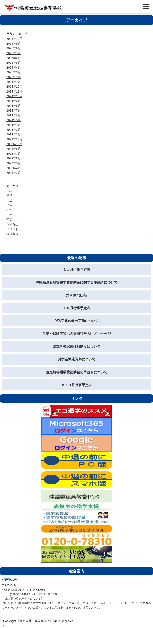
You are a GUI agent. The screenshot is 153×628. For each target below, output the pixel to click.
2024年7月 (13, 110)
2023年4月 (13, 168)
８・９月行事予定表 (76, 385)
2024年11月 (14, 91)
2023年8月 (13, 148)
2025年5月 (13, 62)
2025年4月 (13, 67)
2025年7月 (13, 53)
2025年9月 (13, 43)
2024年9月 (13, 101)
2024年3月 (13, 129)
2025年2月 (13, 77)
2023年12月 (14, 139)
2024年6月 (13, 115)
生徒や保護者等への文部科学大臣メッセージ (76, 333)
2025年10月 (14, 38)
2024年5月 (13, 120)
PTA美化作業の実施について (76, 321)
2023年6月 (13, 158)
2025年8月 (13, 48)
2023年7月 (13, 153)
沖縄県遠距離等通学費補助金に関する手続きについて (77, 282)
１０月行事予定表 (76, 308)
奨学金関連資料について (76, 359)
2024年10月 (14, 96)
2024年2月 (13, 134)
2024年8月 (13, 105)
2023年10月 (14, 144)
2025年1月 (13, 82)
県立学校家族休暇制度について (77, 346)
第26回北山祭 (76, 295)
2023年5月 (13, 163)
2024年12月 (14, 86)
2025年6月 (13, 58)
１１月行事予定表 (76, 269)
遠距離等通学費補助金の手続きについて (76, 372)
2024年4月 (13, 124)
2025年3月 (13, 72)
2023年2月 (13, 172)
